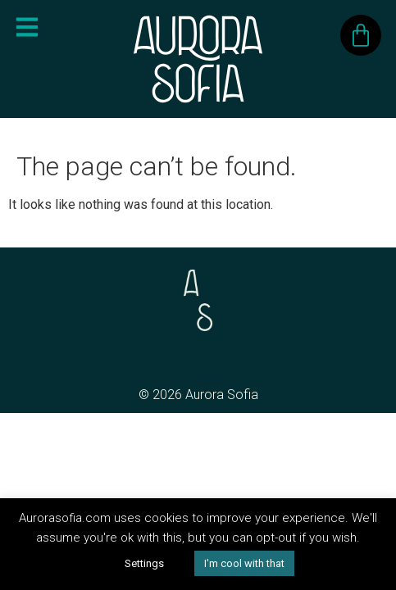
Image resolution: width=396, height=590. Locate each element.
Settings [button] (144, 563)
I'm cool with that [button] (244, 563)
